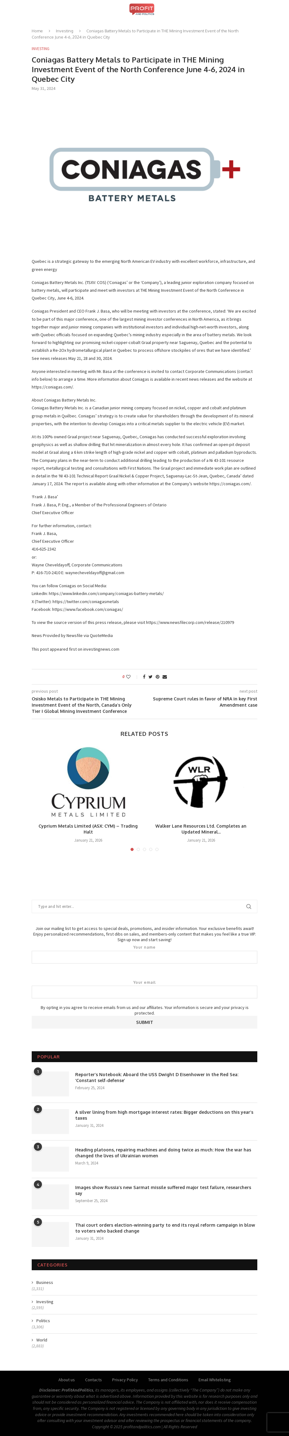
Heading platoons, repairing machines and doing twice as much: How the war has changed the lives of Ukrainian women (163, 1153)
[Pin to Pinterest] (157, 677)
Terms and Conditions (168, 1380)
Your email (144, 989)
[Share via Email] (165, 677)
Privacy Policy (125, 1380)
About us (66, 1380)
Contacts (93, 1380)
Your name (144, 954)
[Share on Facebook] (144, 677)
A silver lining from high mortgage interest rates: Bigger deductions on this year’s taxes (164, 1115)
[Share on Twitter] (151, 677)
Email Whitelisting (215, 1380)
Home (37, 30)
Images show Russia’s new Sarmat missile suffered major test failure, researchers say (163, 1190)
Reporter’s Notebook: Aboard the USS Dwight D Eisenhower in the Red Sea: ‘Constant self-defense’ (156, 1077)
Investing (64, 30)
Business (44, 1282)
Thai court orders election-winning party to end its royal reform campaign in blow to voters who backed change (165, 1228)
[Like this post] (132, 677)
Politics (43, 1320)
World (41, 1340)
